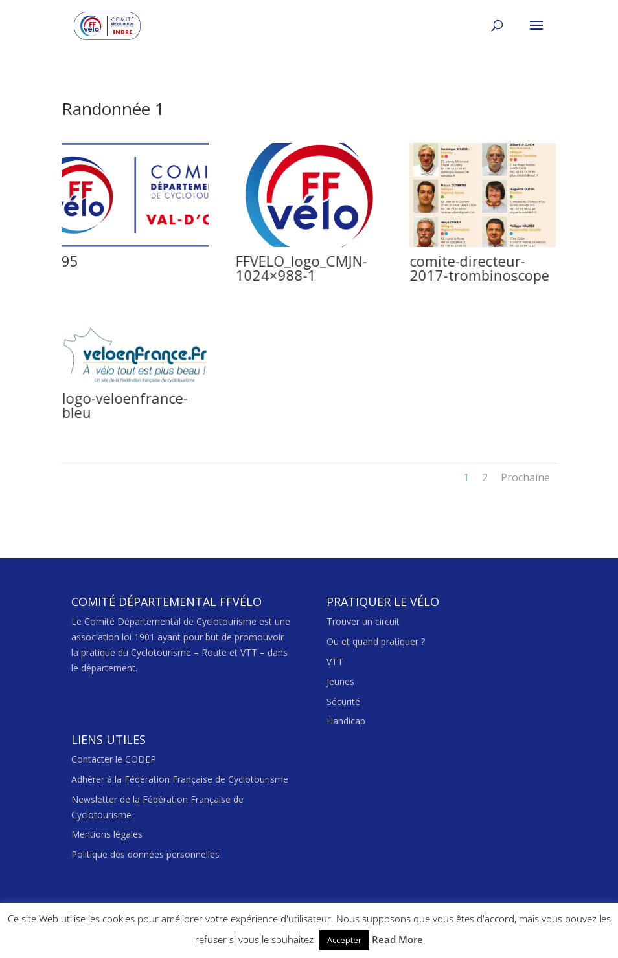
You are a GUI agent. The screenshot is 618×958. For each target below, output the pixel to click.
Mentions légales (107, 834)
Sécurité (343, 701)
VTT (334, 661)
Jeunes (340, 681)
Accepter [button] (344, 940)
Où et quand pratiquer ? (375, 641)
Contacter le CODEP (113, 759)
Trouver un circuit (363, 621)
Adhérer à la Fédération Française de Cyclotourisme (179, 779)
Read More (397, 939)
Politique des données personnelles (145, 854)
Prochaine (525, 477)
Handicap (345, 721)
